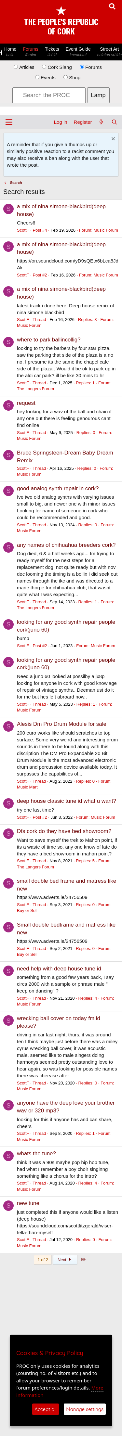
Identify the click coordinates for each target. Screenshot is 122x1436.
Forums (30, 52)
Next (65, 1259)
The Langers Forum (35, 388)
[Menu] (9, 122)
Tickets (52, 52)
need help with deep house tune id (59, 969)
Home (10, 52)
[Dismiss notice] (112, 139)
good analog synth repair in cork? (58, 488)
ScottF (23, 230)
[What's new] (101, 122)
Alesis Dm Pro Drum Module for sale (61, 724)
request (26, 403)
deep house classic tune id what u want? (66, 801)
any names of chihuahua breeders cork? (66, 545)
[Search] (114, 122)
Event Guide (78, 52)
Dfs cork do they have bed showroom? (64, 831)
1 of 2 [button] (42, 1259)
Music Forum (106, 230)
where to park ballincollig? (49, 340)
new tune (28, 1203)
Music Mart (27, 787)
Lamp (98, 95)
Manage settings (84, 1409)
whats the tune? (36, 1153)
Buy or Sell (27, 910)
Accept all (45, 1409)
